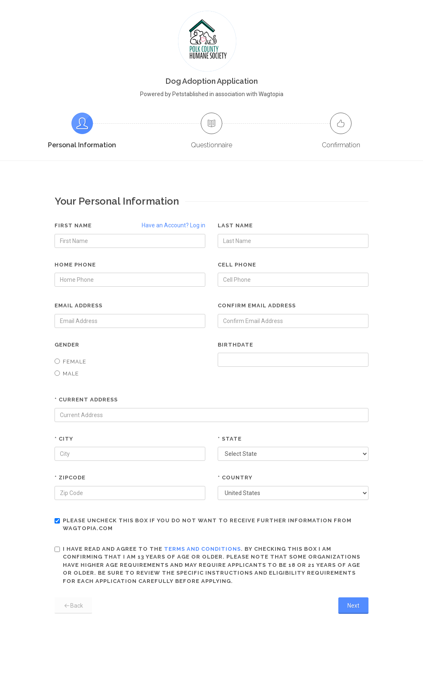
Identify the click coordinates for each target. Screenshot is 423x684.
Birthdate (235, 345)
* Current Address (86, 399)
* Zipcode (70, 477)
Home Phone (75, 265)
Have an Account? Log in (173, 225)
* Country (235, 477)
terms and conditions (202, 549)
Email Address (78, 305)
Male (67, 373)
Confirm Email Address (257, 305)
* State (230, 439)
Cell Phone (237, 265)
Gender (67, 345)
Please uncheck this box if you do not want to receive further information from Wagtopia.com (203, 524)
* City (64, 439)
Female (70, 362)
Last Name (235, 225)
